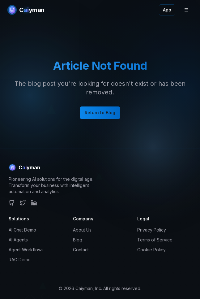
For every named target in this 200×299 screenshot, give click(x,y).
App (167, 9)
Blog (77, 239)
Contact (81, 249)
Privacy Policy (151, 229)
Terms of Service (154, 239)
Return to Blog (100, 112)
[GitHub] (12, 203)
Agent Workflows (26, 249)
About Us (82, 229)
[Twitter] (23, 203)
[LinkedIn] (34, 203)
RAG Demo (20, 259)
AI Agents (18, 239)
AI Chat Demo (22, 229)
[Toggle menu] (186, 10)
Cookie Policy (151, 249)
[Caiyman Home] (26, 10)
